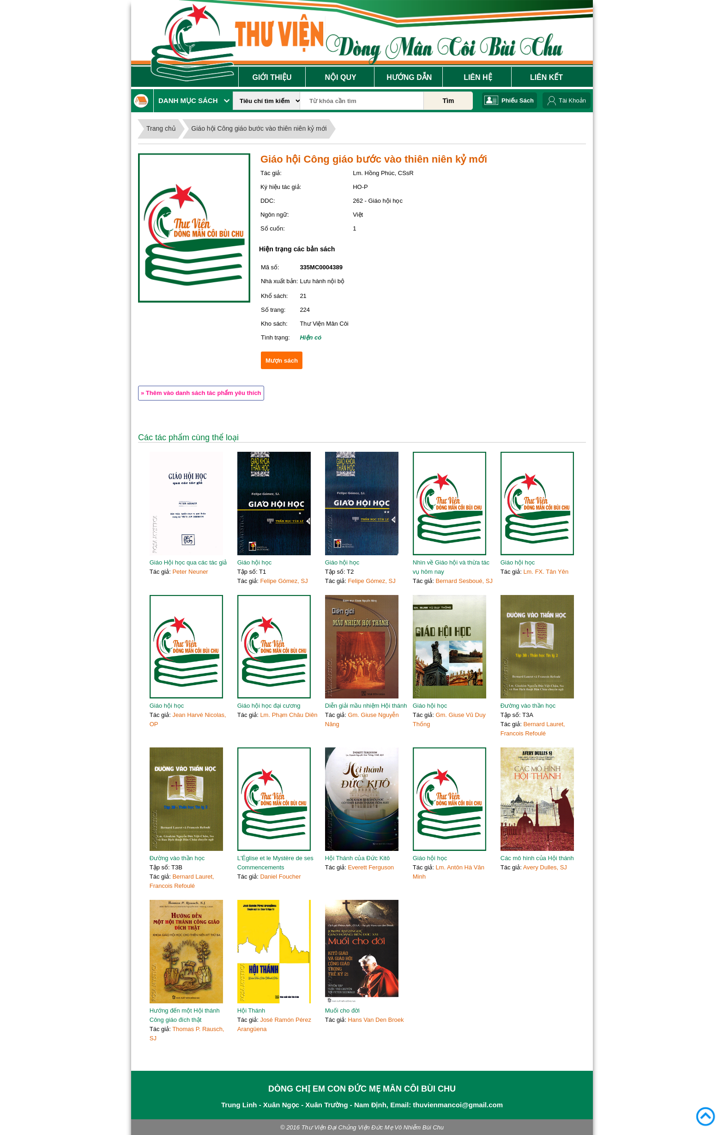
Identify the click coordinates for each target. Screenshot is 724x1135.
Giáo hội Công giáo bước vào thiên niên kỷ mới (258, 128)
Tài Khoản (572, 100)
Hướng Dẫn (409, 77)
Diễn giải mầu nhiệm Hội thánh (366, 705)
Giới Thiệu (271, 77)
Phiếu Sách (517, 100)
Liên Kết (546, 77)
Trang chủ (161, 128)
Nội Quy (340, 77)
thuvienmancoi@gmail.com (458, 1105)
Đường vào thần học (528, 705)
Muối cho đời (342, 1010)
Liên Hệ (478, 77)
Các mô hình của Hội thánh (537, 858)
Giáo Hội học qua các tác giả (188, 562)
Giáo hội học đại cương (269, 705)
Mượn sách (281, 360)
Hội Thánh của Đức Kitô (357, 858)
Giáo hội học (254, 562)
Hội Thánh (251, 1010)
